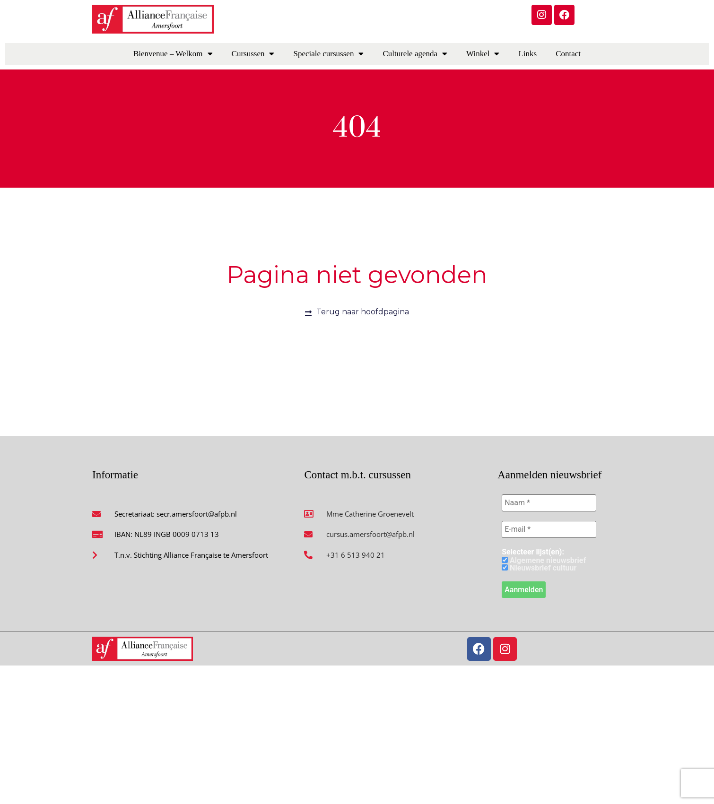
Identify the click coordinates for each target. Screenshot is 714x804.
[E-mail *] (549, 529)
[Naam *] (549, 502)
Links (527, 53)
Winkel (482, 53)
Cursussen (253, 53)
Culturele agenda (415, 53)
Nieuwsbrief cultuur (539, 568)
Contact (568, 53)
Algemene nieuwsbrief (544, 560)
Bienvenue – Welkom (173, 53)
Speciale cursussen (328, 53)
